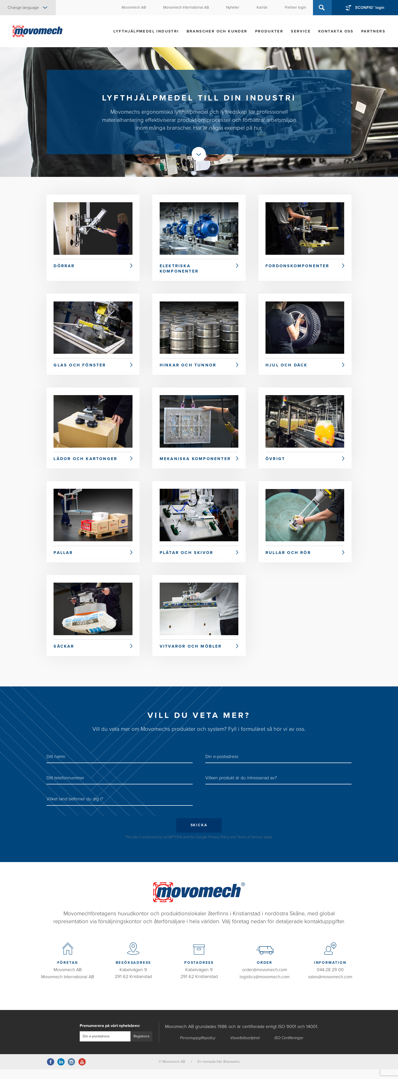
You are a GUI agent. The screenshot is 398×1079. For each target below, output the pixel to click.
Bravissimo (231, 1071)
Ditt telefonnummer (65, 787)
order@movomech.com (264, 979)
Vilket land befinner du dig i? (74, 808)
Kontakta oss (336, 31)
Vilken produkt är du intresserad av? (241, 787)
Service (301, 31)
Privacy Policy (218, 847)
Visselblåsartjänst (245, 1047)
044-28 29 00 (330, 979)
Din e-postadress (221, 766)
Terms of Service (250, 847)
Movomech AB (67, 979)
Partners (373, 31)
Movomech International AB (67, 986)
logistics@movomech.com (264, 986)
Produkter (269, 31)
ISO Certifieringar (289, 1047)
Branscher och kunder (217, 31)
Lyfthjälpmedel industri (146, 31)
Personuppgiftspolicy (198, 1047)
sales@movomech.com (330, 986)
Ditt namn (55, 766)
